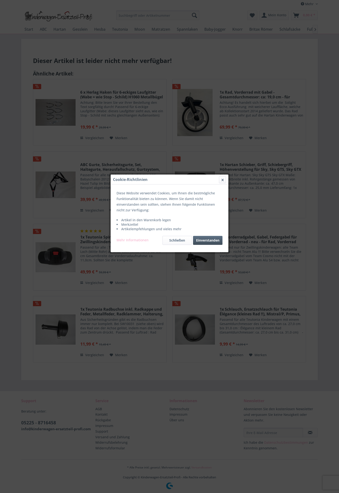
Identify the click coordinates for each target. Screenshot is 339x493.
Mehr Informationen (133, 111)
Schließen (177, 112)
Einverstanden (207, 112)
